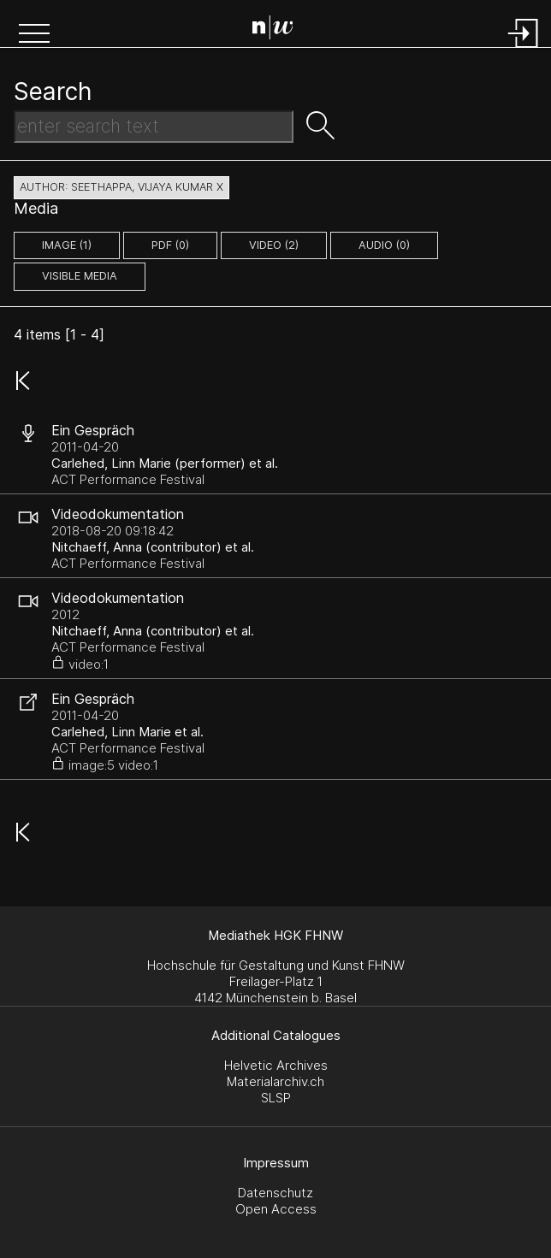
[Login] (523, 49)
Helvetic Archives (276, 1065)
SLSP (276, 1098)
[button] (34, 35)
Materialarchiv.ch (275, 1081)
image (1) (67, 245)
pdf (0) (170, 245)
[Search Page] (279, 30)
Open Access (276, 1209)
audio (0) (384, 245)
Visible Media (79, 275)
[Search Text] (153, 126)
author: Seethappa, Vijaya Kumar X (121, 186)
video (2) (274, 245)
